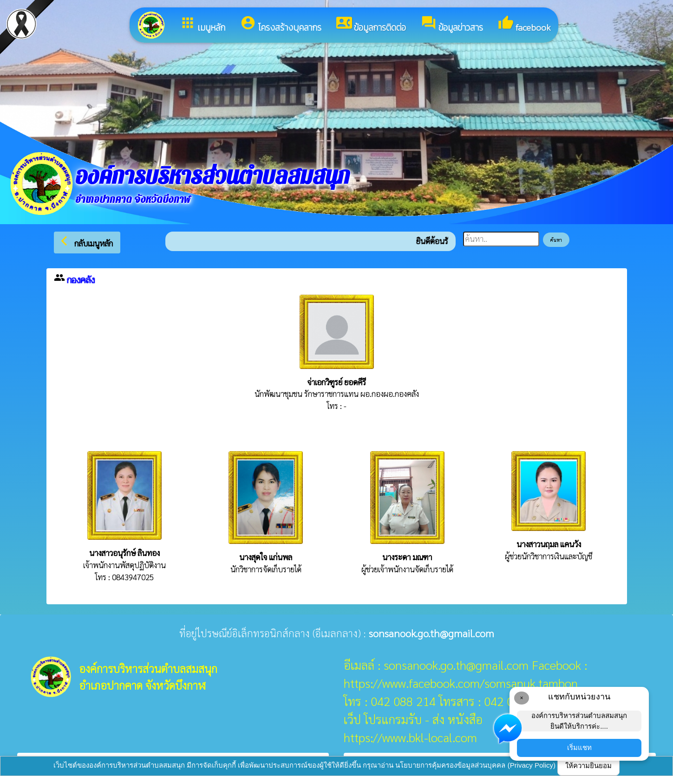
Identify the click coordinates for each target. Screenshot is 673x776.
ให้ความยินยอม (588, 766)
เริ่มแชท (579, 747)
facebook (524, 24)
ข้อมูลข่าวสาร (452, 24)
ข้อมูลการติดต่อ (371, 24)
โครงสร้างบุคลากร (280, 24)
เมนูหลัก (202, 24)
